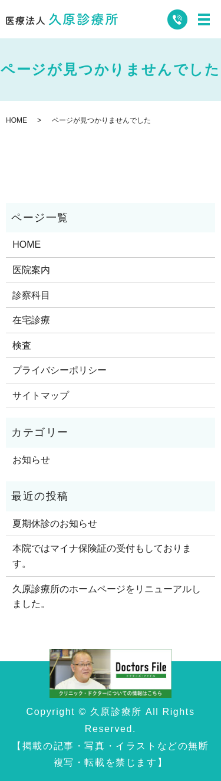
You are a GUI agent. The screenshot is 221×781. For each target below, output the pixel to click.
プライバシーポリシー (59, 370)
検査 (21, 345)
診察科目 (31, 295)
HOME (16, 120)
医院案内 (31, 270)
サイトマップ (40, 395)
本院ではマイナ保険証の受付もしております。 (102, 556)
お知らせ (31, 460)
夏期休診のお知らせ (54, 524)
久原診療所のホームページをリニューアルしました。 (106, 596)
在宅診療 (31, 320)
